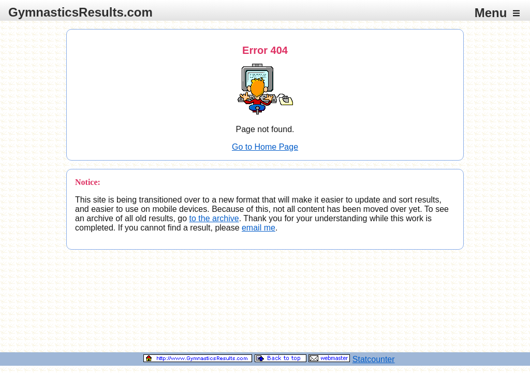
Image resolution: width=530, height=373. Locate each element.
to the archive (214, 218)
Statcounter (373, 359)
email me (258, 227)
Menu (497, 13)
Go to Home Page (265, 146)
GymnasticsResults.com (80, 12)
